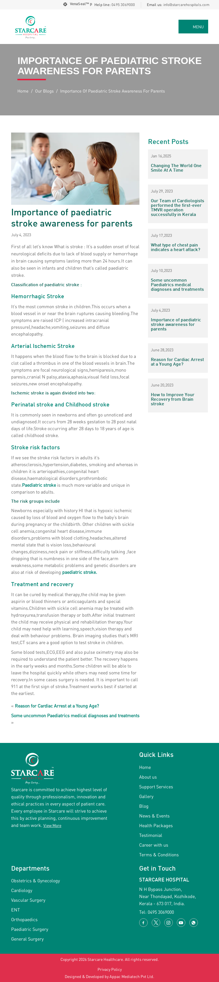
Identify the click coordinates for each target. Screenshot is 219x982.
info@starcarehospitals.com (186, 4)
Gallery (146, 796)
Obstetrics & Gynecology (35, 880)
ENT (15, 909)
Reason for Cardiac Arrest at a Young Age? (57, 705)
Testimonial (150, 835)
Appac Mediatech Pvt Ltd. (132, 976)
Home (23, 90)
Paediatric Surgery (29, 929)
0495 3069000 (123, 4)
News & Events (154, 815)
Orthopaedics (24, 919)
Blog (144, 806)
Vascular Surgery (28, 900)
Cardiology (21, 890)
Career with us (153, 844)
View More (52, 825)
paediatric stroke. (79, 572)
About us (148, 776)
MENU (198, 26)
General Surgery (27, 938)
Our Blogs (44, 90)
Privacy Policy (110, 969)
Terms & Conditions (159, 854)
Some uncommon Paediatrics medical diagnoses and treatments (75, 715)
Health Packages (156, 825)
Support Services (156, 786)
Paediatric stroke (39, 485)
